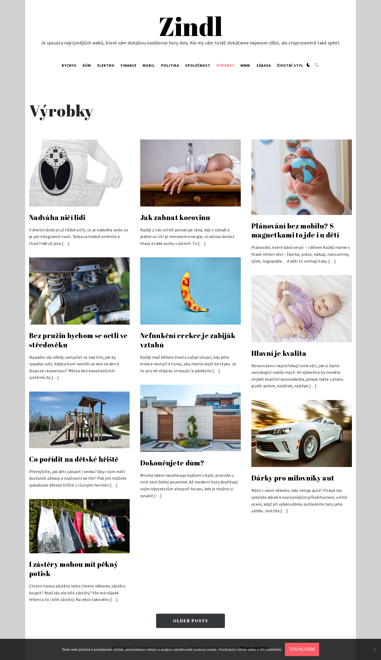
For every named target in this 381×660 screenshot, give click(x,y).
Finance (129, 65)
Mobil (149, 65)
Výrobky (225, 65)
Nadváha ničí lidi (57, 217)
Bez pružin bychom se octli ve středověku (78, 340)
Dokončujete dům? (172, 463)
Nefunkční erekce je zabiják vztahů (188, 340)
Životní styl (290, 65)
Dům (87, 65)
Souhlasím (302, 649)
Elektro (106, 65)
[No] (374, 649)
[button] (308, 65)
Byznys (69, 65)
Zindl (190, 26)
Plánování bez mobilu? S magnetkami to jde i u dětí (295, 230)
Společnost (197, 65)
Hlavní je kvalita (278, 353)
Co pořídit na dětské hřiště (74, 459)
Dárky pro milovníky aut (292, 478)
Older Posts (190, 621)
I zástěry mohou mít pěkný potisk (73, 568)
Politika (170, 65)
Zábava (263, 65)
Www (245, 65)
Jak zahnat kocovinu (175, 217)
